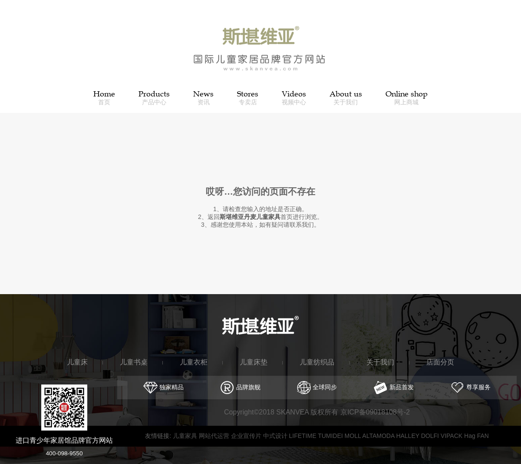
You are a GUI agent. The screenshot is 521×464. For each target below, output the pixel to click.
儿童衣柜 (194, 362)
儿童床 (77, 362)
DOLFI (431, 435)
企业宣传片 (247, 435)
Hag (470, 435)
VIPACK (452, 435)
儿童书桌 (134, 362)
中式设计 (276, 435)
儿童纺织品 (317, 362)
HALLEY (408, 435)
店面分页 (440, 362)
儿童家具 (186, 435)
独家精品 (163, 387)
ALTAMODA (379, 435)
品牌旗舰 (240, 387)
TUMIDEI (331, 435)
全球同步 (317, 387)
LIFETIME (303, 435)
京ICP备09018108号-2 (375, 412)
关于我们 (380, 362)
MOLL (354, 435)
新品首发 (393, 387)
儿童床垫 (253, 362)
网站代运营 (215, 435)
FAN (483, 435)
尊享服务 (470, 387)
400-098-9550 (64, 453)
